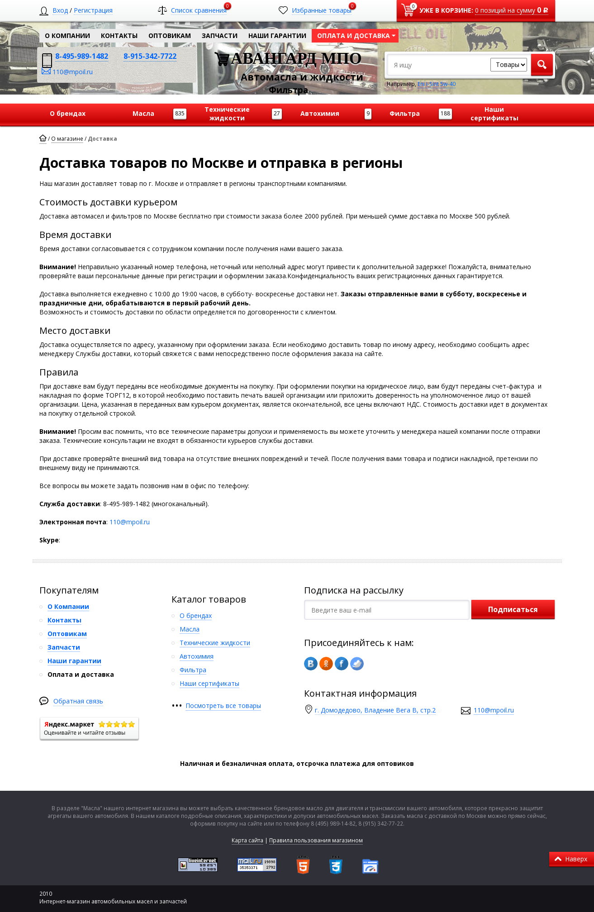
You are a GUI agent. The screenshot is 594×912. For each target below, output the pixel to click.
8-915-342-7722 (150, 56)
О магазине (67, 138)
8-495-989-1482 (81, 56)
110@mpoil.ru (129, 522)
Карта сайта (247, 840)
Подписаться (513, 609)
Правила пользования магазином (316, 840)
